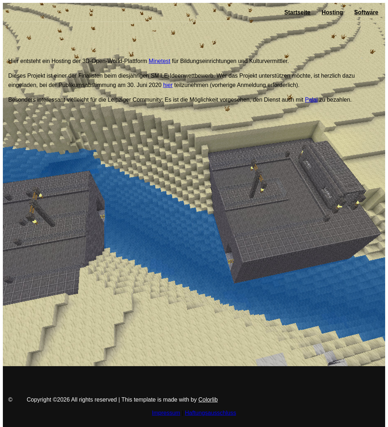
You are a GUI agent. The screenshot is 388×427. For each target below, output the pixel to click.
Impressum (166, 413)
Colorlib (208, 400)
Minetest (159, 61)
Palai (311, 100)
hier (168, 85)
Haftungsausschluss (210, 413)
